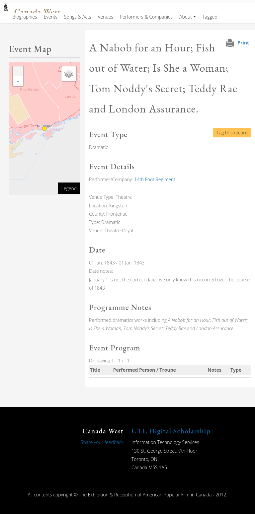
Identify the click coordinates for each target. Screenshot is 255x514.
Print (243, 42)
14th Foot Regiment (154, 179)
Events (50, 17)
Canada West (37, 11)
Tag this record (232, 132)
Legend (69, 188)
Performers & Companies (146, 17)
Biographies (24, 17)
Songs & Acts (77, 17)
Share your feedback (102, 442)
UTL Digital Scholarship (171, 431)
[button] (18, 71)
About (185, 17)
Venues (105, 17)
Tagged (210, 17)
